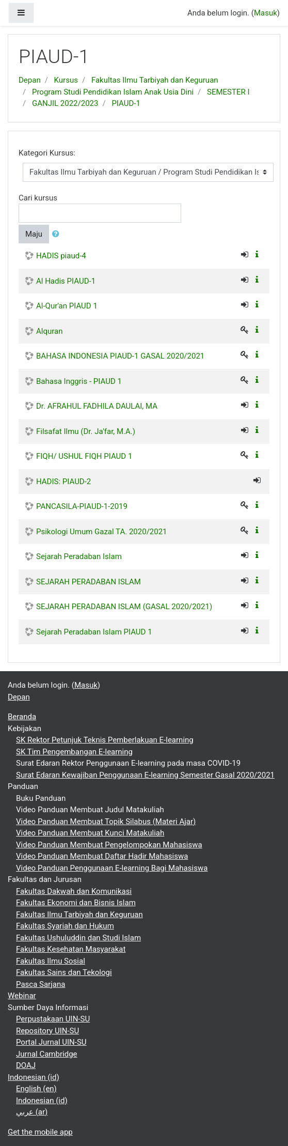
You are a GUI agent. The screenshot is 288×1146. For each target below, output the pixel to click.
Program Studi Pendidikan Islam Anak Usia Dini (113, 92)
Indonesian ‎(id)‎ (33, 1077)
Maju (33, 234)
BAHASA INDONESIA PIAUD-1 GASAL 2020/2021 (120, 356)
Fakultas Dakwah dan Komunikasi (74, 891)
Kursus (66, 80)
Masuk (265, 13)
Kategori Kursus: (47, 153)
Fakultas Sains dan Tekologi (64, 972)
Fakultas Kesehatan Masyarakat (70, 949)
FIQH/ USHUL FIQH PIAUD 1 (84, 456)
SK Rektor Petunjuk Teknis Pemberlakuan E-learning (105, 740)
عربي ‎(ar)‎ (31, 1112)
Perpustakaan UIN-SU (53, 1019)
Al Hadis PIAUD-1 (65, 281)
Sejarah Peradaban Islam (79, 556)
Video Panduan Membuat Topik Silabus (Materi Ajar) (106, 821)
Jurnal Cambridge (46, 1054)
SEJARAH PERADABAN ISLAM (88, 581)
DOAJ (26, 1065)
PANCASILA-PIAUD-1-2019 (81, 506)
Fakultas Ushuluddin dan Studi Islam (78, 937)
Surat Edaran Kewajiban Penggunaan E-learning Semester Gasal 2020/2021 (145, 775)
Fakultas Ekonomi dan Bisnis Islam (76, 902)
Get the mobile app (40, 1132)
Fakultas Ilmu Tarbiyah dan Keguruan (154, 80)
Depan (30, 80)
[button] (58, 234)
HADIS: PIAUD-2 (63, 481)
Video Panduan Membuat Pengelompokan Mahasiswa (109, 844)
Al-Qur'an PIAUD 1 (67, 306)
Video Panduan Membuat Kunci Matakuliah (90, 833)
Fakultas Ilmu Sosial (50, 961)
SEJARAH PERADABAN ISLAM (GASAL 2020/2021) (124, 606)
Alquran (49, 331)
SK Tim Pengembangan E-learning (74, 751)
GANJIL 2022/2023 (65, 103)
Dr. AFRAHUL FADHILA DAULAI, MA (96, 406)
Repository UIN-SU (47, 1030)
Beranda (22, 716)
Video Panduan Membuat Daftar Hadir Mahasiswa (102, 856)
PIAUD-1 (125, 103)
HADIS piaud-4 (61, 255)
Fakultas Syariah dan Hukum (65, 926)
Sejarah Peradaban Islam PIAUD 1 (94, 632)
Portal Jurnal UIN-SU (51, 1042)
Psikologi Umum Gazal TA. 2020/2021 (101, 531)
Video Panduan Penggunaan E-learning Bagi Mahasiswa (111, 868)
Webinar (22, 995)
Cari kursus (38, 198)
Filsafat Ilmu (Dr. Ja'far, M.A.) (85, 431)
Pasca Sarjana (40, 984)
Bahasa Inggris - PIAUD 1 (79, 381)
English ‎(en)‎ (36, 1088)
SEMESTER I (228, 92)
